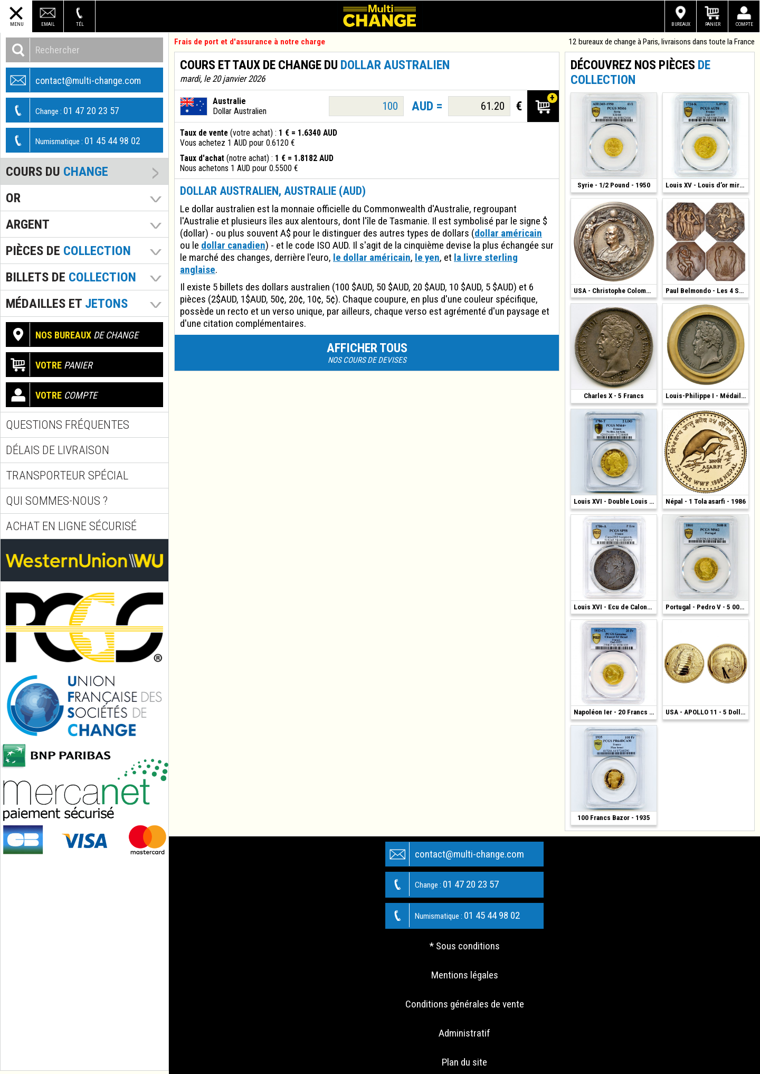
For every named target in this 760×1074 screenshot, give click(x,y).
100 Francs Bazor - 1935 (613, 818)
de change (72, 334)
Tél (80, 24)
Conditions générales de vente (464, 1004)
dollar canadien (233, 245)
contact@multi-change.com (73, 80)
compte (51, 395)
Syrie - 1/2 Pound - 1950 (613, 185)
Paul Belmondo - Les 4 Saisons (707, 291)
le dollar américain (372, 257)
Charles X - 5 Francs (614, 396)
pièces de (68, 250)
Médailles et (67, 303)
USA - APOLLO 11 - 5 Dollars (707, 712)
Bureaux (680, 24)
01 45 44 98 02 (73, 140)
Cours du (57, 171)
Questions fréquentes (67, 425)
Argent (28, 224)
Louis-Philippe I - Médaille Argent (707, 396)
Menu (16, 24)
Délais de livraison (57, 450)
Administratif (464, 1033)
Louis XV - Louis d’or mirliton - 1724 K (707, 185)
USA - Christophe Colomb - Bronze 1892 (615, 291)
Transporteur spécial (67, 475)
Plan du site (464, 1062)
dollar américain (508, 233)
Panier (712, 24)
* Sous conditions (465, 946)
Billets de (71, 277)
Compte (744, 24)
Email (48, 24)
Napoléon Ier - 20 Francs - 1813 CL (615, 712)
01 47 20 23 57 (62, 110)
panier (49, 364)
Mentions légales (464, 975)
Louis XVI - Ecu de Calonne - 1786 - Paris (615, 607)
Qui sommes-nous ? (57, 501)
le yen (427, 257)
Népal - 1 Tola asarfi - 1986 (706, 501)
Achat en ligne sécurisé (71, 526)
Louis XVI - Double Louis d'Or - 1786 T (615, 501)
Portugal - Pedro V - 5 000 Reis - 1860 (707, 607)
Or (13, 197)
